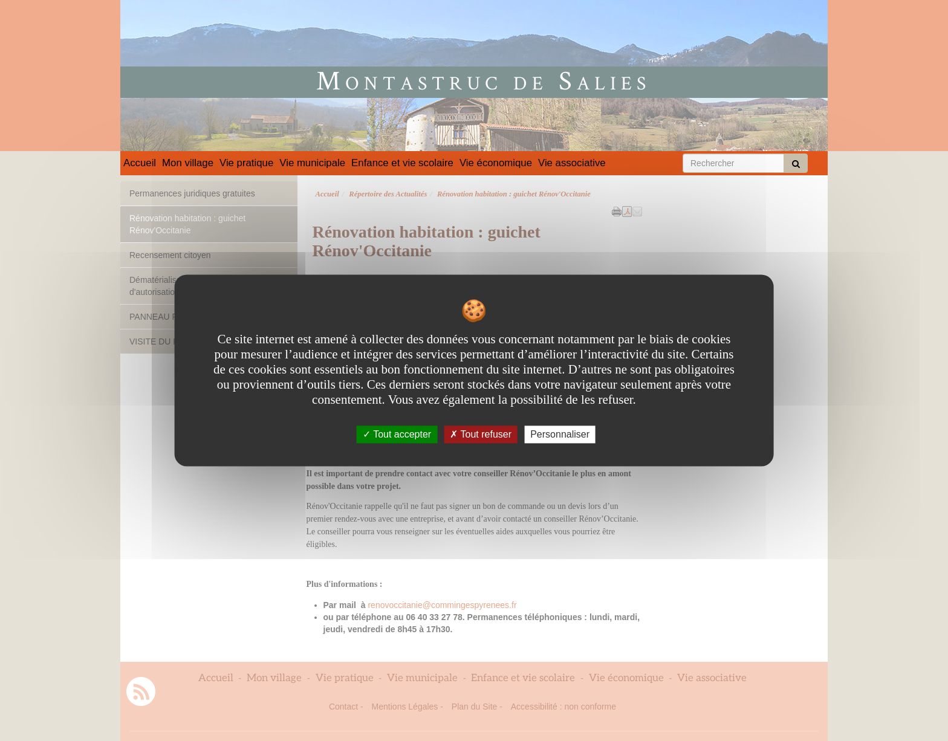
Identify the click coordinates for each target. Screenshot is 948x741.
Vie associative (572, 163)
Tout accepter (397, 434)
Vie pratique (246, 163)
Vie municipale (312, 163)
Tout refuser (480, 434)
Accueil (139, 163)
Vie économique (495, 163)
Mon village (187, 163)
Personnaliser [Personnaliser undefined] (559, 434)
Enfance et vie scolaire (402, 163)
